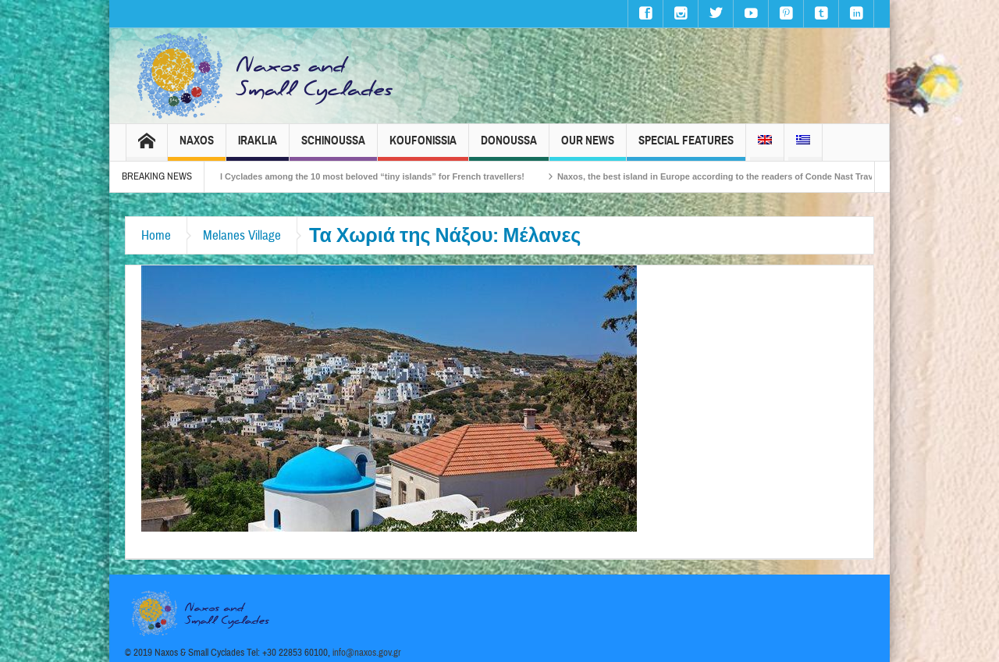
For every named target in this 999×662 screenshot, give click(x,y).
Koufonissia (423, 147)
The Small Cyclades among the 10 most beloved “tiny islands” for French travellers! (362, 176)
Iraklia (257, 147)
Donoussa (509, 147)
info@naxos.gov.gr (366, 652)
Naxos (197, 147)
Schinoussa (333, 147)
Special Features (686, 147)
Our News (587, 147)
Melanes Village (242, 235)
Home (156, 235)
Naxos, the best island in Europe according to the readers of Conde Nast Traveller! (735, 176)
